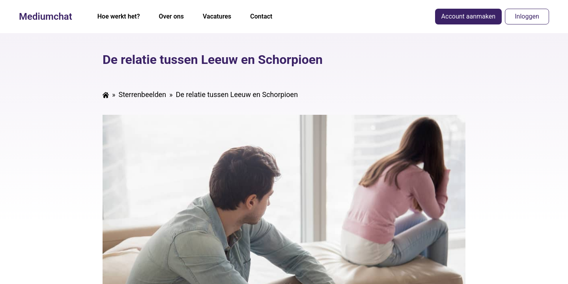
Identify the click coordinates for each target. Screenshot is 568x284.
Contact (261, 16)
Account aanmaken (468, 16)
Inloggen (527, 16)
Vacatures (217, 16)
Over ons (171, 16)
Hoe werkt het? (118, 16)
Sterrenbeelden (142, 94)
